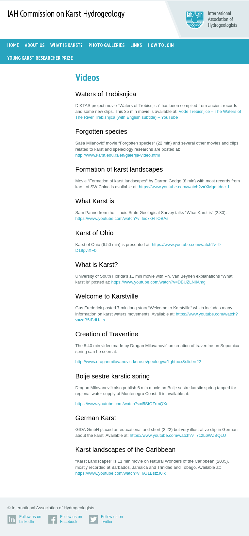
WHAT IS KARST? (66, 45)
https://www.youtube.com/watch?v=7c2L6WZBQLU (178, 435)
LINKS (136, 45)
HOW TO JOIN (161, 45)
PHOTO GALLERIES (106, 45)
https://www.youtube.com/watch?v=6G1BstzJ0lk (120, 473)
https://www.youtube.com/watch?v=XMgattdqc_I (184, 186)
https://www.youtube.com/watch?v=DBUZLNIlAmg (158, 282)
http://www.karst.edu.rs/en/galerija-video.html (117, 155)
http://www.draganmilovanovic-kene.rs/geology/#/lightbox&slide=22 (138, 361)
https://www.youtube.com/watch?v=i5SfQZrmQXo (122, 403)
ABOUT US (34, 45)
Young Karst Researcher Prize (40, 58)
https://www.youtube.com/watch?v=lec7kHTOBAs (122, 218)
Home (13, 45)
